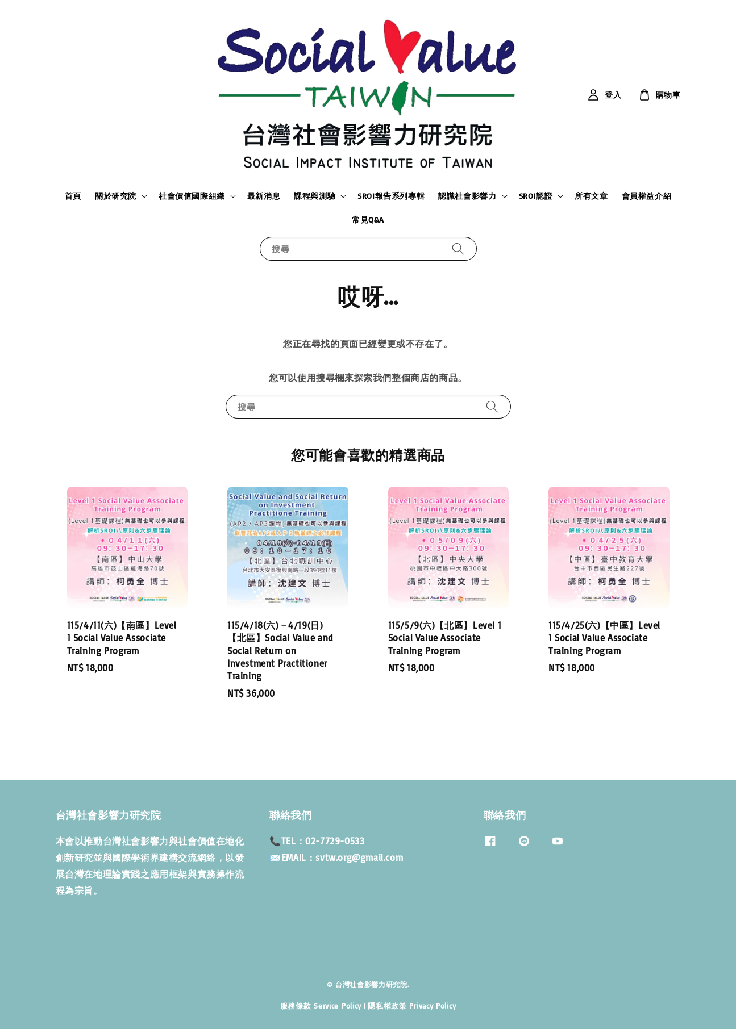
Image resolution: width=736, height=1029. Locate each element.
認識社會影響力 (467, 195)
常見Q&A (368, 219)
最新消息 (263, 195)
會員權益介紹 (647, 195)
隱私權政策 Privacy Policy (412, 1005)
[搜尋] (458, 248)
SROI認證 (536, 195)
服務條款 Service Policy (320, 1005)
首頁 (73, 195)
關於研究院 (115, 195)
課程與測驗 (314, 195)
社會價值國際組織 (192, 195)
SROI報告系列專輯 (391, 195)
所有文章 (591, 195)
